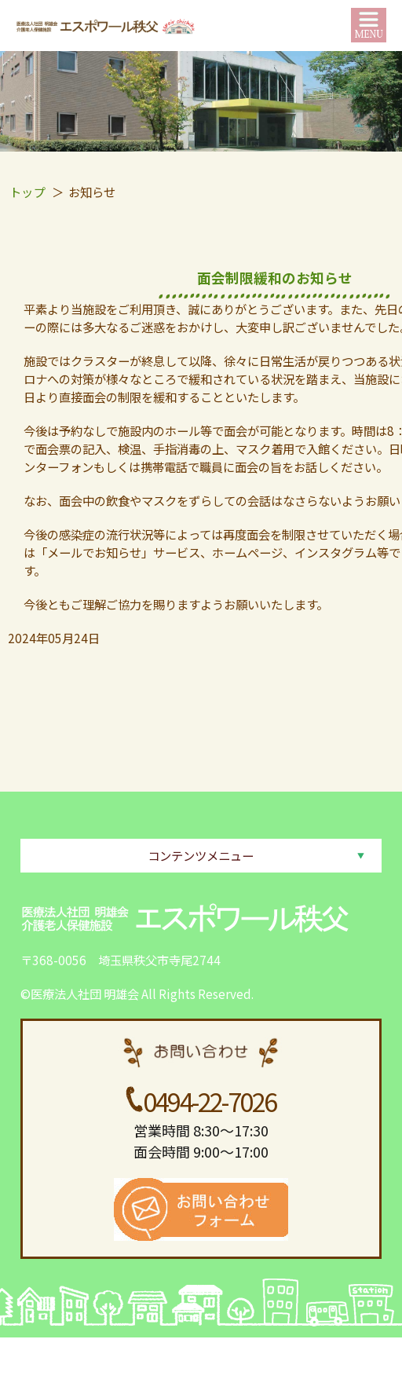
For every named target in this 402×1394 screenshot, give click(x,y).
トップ (27, 191)
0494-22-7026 (209, 1101)
